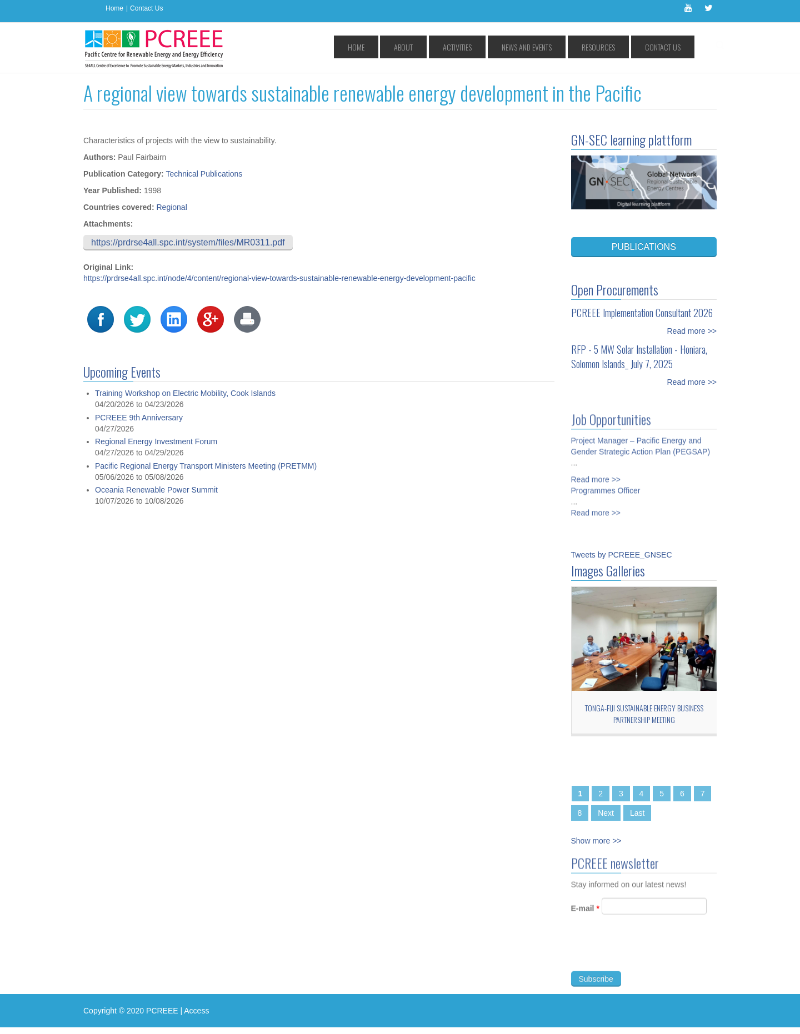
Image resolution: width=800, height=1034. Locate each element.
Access (196, 1010)
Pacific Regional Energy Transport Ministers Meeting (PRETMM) (206, 465)
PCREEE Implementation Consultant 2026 (642, 312)
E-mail (585, 912)
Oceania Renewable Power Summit (156, 489)
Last (637, 813)
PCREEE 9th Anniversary (139, 417)
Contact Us (146, 8)
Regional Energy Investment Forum (156, 441)
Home (114, 8)
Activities (504, 47)
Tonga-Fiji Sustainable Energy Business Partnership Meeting (644, 713)
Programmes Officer (606, 486)
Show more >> (596, 840)
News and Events (560, 47)
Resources (617, 47)
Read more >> (692, 331)
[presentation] (655, 953)
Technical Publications (204, 173)
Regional (171, 207)
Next (606, 813)
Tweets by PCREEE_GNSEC (621, 554)
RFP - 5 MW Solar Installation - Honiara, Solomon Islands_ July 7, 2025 (639, 356)
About (464, 47)
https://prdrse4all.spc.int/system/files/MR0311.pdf (188, 242)
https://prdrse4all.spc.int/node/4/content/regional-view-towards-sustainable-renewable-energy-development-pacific (279, 278)
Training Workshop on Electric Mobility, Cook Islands (185, 393)
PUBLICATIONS (644, 247)
